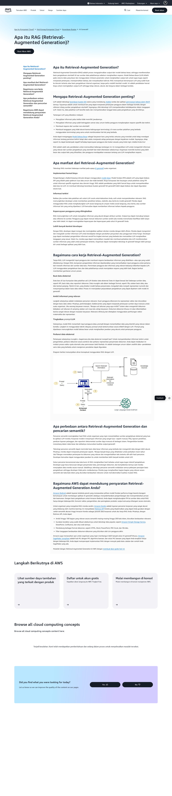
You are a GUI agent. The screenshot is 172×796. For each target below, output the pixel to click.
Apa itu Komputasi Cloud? (24, 29)
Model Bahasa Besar (79, 137)
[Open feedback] (169, 398)
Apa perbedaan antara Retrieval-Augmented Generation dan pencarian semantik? (35, 102)
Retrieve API (99, 509)
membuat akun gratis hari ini (114, 549)
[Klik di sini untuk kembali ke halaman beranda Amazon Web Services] (8, 11)
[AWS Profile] (165, 3)
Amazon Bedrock (59, 493)
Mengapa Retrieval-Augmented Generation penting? (34, 75)
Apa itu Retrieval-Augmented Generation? (34, 67)
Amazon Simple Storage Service (133, 522)
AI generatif (99, 168)
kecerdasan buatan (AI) (78, 102)
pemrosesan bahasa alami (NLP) (138, 102)
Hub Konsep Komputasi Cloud (48, 29)
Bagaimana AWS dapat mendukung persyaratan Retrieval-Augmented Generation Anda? (34, 114)
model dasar (106, 178)
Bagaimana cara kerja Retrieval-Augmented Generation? (33, 91)
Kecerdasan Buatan (69, 29)
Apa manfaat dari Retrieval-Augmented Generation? (35, 83)
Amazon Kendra (100, 506)
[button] (21, 10)
